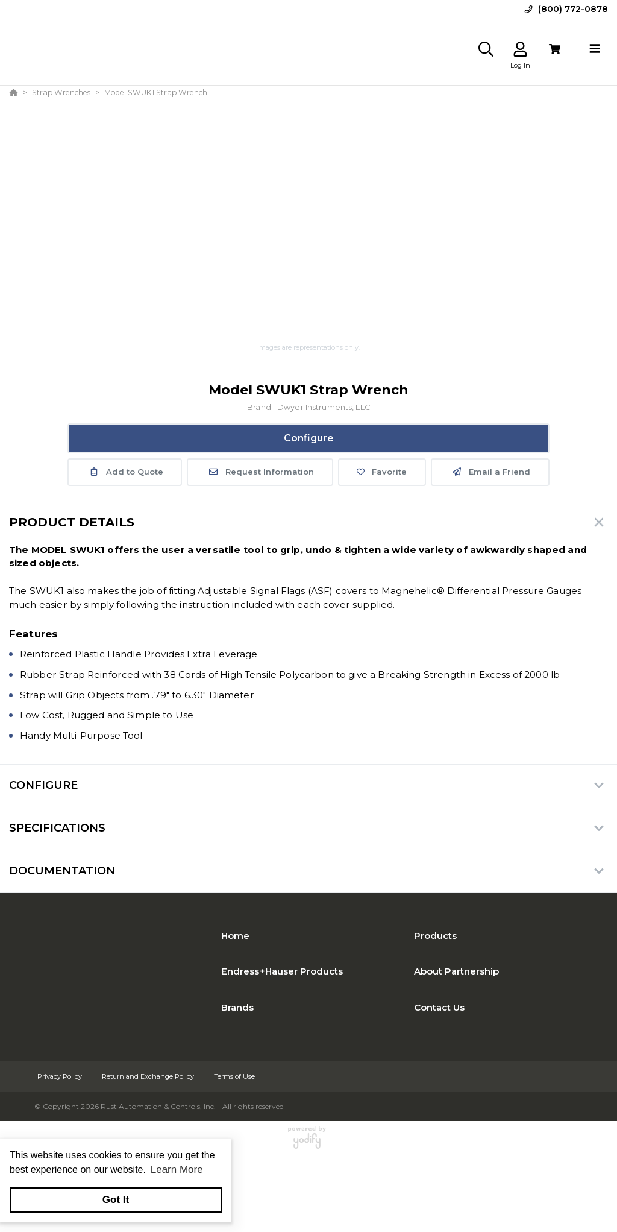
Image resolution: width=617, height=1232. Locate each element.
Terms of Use (234, 1076)
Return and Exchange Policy (149, 1076)
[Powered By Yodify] (308, 1143)
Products (435, 935)
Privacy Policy (60, 1076)
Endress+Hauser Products (282, 971)
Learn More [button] (177, 1169)
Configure (309, 438)
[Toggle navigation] (594, 48)
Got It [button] (115, 1199)
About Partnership (456, 971)
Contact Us (439, 1007)
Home (235, 935)
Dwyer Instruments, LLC (323, 407)
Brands (237, 1007)
